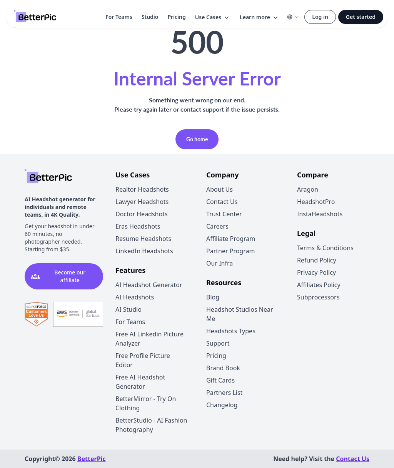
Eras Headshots (137, 226)
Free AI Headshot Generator (140, 382)
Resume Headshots (143, 238)
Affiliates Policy (319, 285)
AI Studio (128, 309)
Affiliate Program (230, 238)
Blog (212, 297)
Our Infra (219, 263)
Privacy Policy (316, 272)
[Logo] (35, 17)
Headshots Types (230, 331)
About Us (219, 189)
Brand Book (223, 368)
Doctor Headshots (141, 214)
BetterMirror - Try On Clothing (145, 403)
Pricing (176, 16)
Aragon (307, 189)
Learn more (259, 17)
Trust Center (224, 214)
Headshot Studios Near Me (239, 314)
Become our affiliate (58, 276)
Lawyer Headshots (142, 201)
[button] (212, 17)
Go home (197, 139)
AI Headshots (134, 297)
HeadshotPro (316, 201)
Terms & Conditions (325, 248)
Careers (217, 226)
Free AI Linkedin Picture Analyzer (149, 339)
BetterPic (91, 459)
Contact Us (221, 201)
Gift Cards (220, 380)
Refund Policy (316, 260)
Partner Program (230, 251)
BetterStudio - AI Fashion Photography (151, 425)
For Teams (118, 16)
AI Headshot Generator (148, 285)
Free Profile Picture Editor (142, 360)
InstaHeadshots (319, 214)
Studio (150, 16)
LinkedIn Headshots (144, 251)
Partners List (224, 392)
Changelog (221, 405)
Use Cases (212, 17)
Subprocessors (318, 297)
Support (217, 343)
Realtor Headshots (142, 189)
